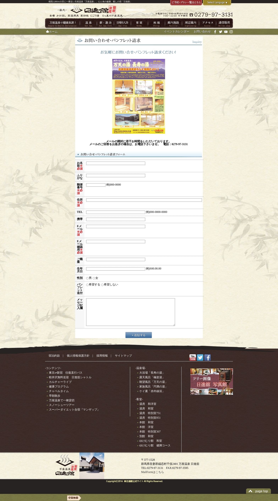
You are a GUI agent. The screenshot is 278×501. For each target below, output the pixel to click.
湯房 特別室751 (149, 418)
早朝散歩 (53, 401)
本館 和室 (145, 427)
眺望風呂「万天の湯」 (152, 387)
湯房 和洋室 (146, 409)
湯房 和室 (145, 413)
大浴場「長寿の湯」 (151, 377)
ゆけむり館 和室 (149, 446)
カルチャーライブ (59, 387)
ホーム (52, 31)
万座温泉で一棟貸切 (60, 405)
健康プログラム (58, 391)
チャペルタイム (58, 396)
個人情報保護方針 (78, 360)
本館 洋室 (145, 432)
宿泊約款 (54, 360)
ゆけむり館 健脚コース (154, 450)
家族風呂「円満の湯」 (152, 391)
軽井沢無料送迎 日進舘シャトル (69, 382)
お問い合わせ (202, 31)
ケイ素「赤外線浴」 (151, 396)
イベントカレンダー (176, 31)
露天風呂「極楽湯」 (151, 382)
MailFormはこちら (152, 477)
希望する (94, 284)
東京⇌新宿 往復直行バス (64, 377)
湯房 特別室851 (149, 423)
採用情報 (102, 360)
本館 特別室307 (149, 436)
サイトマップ (123, 360)
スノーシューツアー (60, 410)
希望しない (111, 284)
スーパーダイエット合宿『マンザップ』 (73, 414)
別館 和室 (145, 441)
